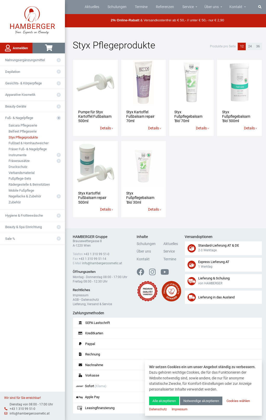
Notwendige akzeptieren (201, 401)
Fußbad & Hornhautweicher (29, 143)
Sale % (10, 239)
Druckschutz (18, 167)
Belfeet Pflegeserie (23, 131)
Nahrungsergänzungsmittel (25, 60)
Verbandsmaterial (22, 173)
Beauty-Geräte (15, 106)
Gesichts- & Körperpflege (23, 83)
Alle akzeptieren (164, 401)
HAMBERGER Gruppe (90, 237)
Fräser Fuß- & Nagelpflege (28, 149)
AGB (76, 300)
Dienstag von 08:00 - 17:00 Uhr (31, 404)
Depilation (12, 72)
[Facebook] (142, 273)
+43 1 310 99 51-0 (22, 409)
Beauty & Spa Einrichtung (23, 227)
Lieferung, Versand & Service (92, 304)
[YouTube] (165, 273)
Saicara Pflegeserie (23, 125)
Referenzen (165, 7)
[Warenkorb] (48, 48)
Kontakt (235, 7)
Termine (141, 7)
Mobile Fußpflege (21, 190)
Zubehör (15, 202)
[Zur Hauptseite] (32, 20)
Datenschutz (90, 300)
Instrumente (17, 155)
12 (242, 46)
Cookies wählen (238, 401)
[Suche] (260, 7)
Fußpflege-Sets (20, 178)
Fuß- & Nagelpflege (19, 118)
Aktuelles (92, 7)
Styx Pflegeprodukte (23, 137)
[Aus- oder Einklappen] (59, 60)
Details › (106, 128)
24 (250, 46)
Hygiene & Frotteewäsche (24, 215)
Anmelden (16, 48)
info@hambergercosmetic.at (30, 413)
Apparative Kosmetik (20, 95)
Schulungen (117, 7)
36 (258, 46)
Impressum (81, 295)
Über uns (211, 7)
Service (188, 7)
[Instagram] (154, 273)
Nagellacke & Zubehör (25, 196)
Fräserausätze (19, 161)
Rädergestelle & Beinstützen (29, 184)
